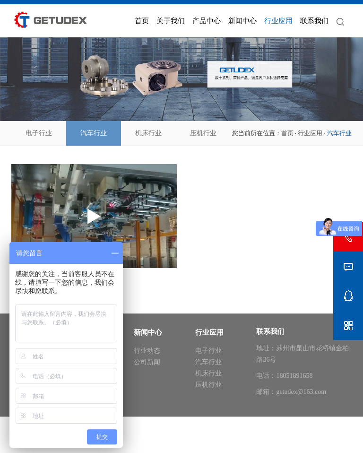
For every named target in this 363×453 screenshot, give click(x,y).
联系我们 (314, 21)
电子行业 (39, 133)
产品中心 (206, 21)
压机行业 (203, 133)
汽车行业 (93, 133)
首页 (142, 21)
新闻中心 (242, 21)
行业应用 (278, 21)
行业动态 (147, 350)
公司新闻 (147, 362)
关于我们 (170, 21)
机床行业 (148, 133)
